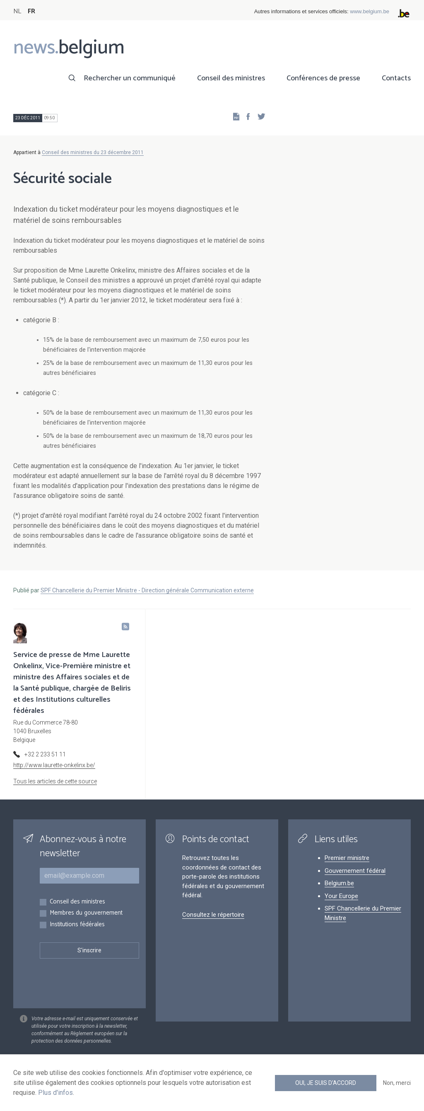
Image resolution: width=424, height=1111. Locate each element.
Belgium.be (339, 883)
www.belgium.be (369, 11)
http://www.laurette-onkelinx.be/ (54, 765)
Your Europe (341, 896)
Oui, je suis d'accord (325, 1083)
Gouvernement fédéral (355, 870)
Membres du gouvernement (86, 913)
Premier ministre (347, 858)
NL (17, 11)
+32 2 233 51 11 (45, 754)
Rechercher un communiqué (130, 78)
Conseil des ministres (231, 78)
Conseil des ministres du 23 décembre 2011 (93, 152)
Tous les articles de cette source (55, 781)
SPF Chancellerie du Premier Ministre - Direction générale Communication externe (147, 590)
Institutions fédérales (77, 925)
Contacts (396, 78)
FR (31, 11)
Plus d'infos (55, 1093)
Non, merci (397, 1083)
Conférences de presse (323, 78)
